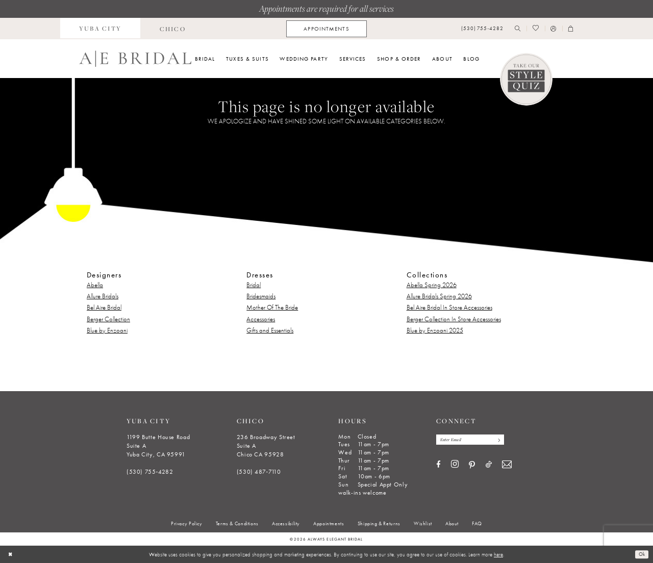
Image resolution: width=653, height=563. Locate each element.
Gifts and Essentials (269, 330)
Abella (95, 284)
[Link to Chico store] (172, 28)
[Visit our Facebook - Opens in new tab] (438, 466)
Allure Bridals (102, 296)
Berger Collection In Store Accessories (454, 319)
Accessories (260, 319)
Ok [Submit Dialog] (641, 554)
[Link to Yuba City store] (100, 28)
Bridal (253, 284)
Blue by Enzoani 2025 (435, 330)
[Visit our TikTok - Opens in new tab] (489, 466)
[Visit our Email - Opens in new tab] (507, 466)
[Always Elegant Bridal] (135, 58)
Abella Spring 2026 (432, 284)
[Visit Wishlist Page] (535, 28)
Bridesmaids (260, 296)
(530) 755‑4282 (150, 472)
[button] (553, 28)
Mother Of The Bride (272, 307)
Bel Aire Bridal (104, 307)
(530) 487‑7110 (259, 472)
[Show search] (517, 28)
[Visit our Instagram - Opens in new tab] (455, 465)
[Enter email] (474, 440)
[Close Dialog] (11, 554)
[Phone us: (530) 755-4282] (482, 28)
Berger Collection (108, 319)
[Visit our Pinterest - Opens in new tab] (472, 466)
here (498, 554)
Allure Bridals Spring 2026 (439, 296)
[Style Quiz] (526, 79)
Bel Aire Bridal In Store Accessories (449, 307)
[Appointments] (326, 28)
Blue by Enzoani (107, 330)
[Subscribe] (505, 440)
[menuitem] (100, 28)
